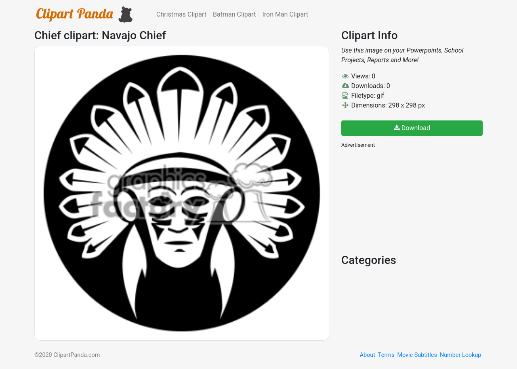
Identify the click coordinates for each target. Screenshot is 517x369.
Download (412, 128)
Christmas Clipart (181, 14)
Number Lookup (460, 355)
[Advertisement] (401, 200)
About (367, 355)
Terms (386, 355)
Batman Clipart (234, 14)
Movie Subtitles (417, 355)
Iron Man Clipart (285, 14)
